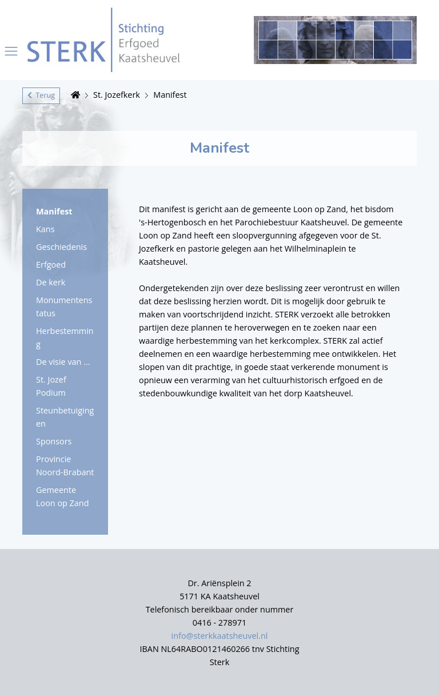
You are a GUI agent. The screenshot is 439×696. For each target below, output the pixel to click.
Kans (45, 229)
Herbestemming (65, 337)
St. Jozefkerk (116, 94)
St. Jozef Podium (51, 386)
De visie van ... (63, 361)
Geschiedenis (61, 246)
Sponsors (53, 441)
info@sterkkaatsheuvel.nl (219, 635)
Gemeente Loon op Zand (62, 496)
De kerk (50, 282)
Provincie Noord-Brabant (65, 466)
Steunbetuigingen (65, 417)
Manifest (169, 94)
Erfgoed (51, 264)
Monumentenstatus (64, 307)
